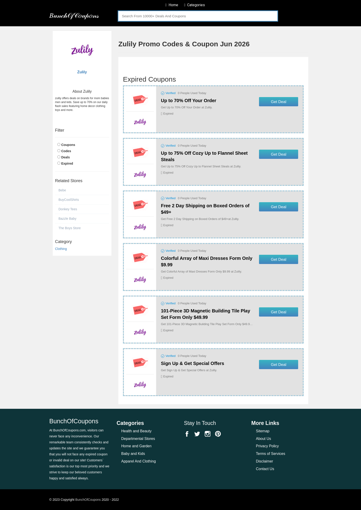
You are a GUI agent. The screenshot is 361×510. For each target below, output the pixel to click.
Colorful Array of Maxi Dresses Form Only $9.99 (206, 261)
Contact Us (265, 469)
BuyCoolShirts (68, 200)
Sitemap (263, 431)
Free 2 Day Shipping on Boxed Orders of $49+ (205, 209)
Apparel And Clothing (138, 461)
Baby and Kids (133, 454)
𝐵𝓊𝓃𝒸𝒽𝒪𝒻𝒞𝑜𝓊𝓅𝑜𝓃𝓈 (74, 15)
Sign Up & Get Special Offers (192, 363)
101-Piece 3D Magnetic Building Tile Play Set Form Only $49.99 (205, 314)
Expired (67, 163)
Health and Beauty (136, 431)
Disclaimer (264, 461)
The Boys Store (69, 228)
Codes (66, 151)
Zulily (82, 72)
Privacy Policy (267, 446)
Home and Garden (136, 446)
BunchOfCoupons (88, 499)
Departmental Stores (138, 439)
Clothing (61, 249)
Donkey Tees (67, 209)
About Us (263, 439)
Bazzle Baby (67, 218)
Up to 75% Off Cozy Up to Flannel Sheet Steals (204, 156)
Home (171, 5)
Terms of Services (270, 454)
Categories (194, 5)
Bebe (62, 190)
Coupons (68, 145)
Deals (65, 157)
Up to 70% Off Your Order (188, 100)
